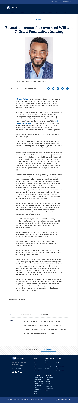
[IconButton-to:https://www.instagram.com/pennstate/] (13, 372)
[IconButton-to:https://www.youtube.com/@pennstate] (21, 372)
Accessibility (40, 399)
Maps (57, 360)
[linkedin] (58, 88)
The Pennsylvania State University (13, 399)
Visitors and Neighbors (29, 325)
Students (58, 321)
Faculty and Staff (44, 325)
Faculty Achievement (47, 321)
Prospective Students (38, 377)
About (65, 12)
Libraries (58, 364)
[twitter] (53, 88)
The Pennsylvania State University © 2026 (63, 400)
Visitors (35, 387)
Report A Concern (67, 2)
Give (56, 2)
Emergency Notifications (47, 380)
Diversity (51, 333)
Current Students (37, 379)
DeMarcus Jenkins (21, 99)
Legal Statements (10, 401)
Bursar (46, 362)
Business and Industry (38, 383)
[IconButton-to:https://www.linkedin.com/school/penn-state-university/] (18, 372)
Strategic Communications (48, 385)
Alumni (43, 329)
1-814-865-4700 (19, 368)
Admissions (23, 12)
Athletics (50, 12)
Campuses (36, 366)
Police (46, 390)
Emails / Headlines (49, 377)
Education (39, 20)
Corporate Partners (60, 370)
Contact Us (36, 370)
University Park (52, 329)
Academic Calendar (60, 366)
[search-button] (52, 2)
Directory (58, 362)
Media (35, 393)
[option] (17, 369)
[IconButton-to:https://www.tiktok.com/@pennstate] (24, 372)
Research (43, 12)
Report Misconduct (49, 388)
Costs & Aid (33, 12)
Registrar (47, 360)
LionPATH (58, 368)
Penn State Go (48, 383)
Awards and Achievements (30, 329)
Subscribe (48, 350)
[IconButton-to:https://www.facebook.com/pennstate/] (16, 372)
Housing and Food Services (48, 367)
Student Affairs (48, 364)
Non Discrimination (33, 399)
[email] (62, 88)
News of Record (56, 325)
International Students (38, 381)
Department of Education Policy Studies (34, 333)
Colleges (36, 364)
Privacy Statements (24, 399)
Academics (13, 12)
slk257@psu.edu (44, 314)
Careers (35, 362)
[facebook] (48, 88)
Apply (59, 2)
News (57, 12)
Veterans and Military (38, 385)
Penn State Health (38, 368)
